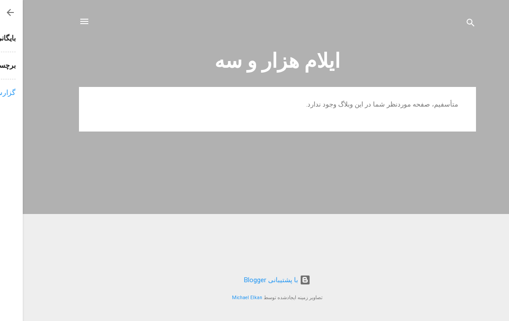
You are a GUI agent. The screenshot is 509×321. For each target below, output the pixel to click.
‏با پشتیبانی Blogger (254, 280)
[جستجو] (448, 24)
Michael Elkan (224, 297)
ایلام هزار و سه (255, 61)
